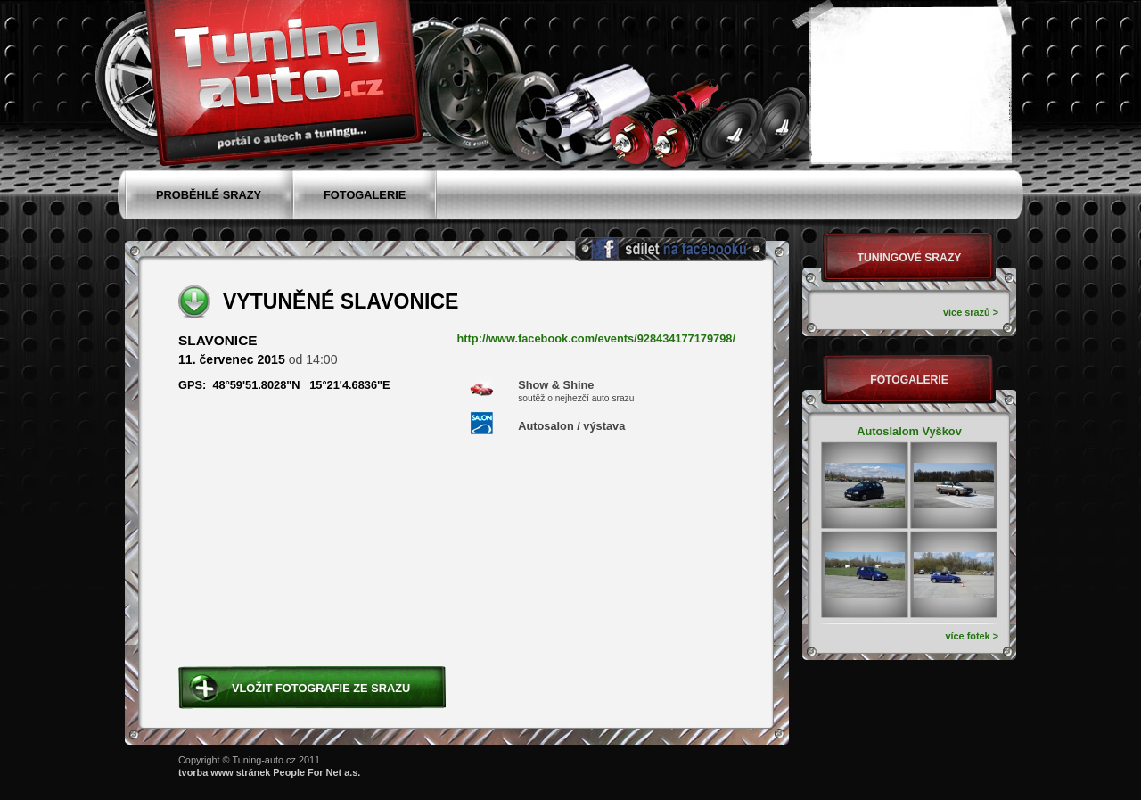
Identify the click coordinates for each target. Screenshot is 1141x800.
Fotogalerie (909, 380)
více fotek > (971, 636)
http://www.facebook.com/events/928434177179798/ (596, 339)
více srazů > (970, 312)
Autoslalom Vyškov (909, 431)
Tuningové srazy (910, 258)
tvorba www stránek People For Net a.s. (269, 772)
